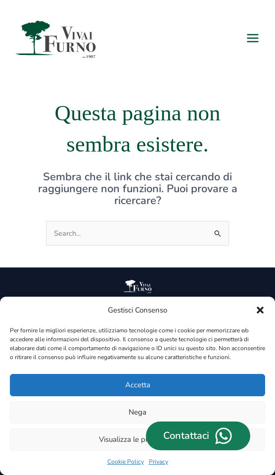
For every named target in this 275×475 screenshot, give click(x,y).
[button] (260, 310)
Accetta (137, 385)
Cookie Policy (125, 462)
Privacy (158, 462)
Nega (137, 412)
